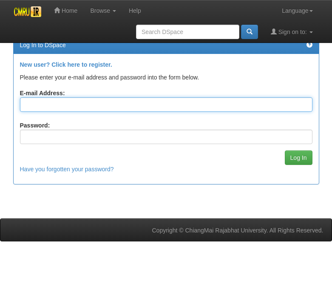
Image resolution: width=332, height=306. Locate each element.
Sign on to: (292, 31)
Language (297, 10)
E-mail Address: (42, 93)
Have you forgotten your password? (67, 169)
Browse (103, 10)
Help (135, 10)
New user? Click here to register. (66, 64)
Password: (35, 125)
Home (65, 10)
